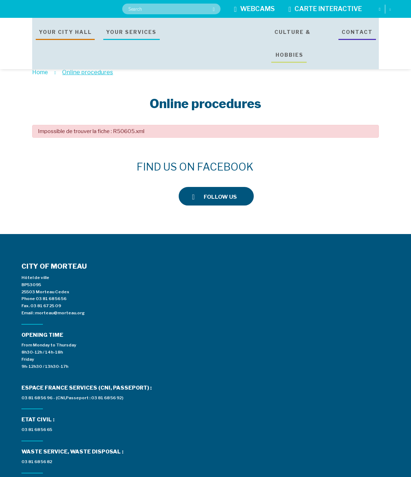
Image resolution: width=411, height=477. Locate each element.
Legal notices (182, 470)
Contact (357, 37)
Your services (131, 37)
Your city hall (65, 37)
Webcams (254, 9)
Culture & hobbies (291, 37)
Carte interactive (325, 9)
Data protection (223, 470)
